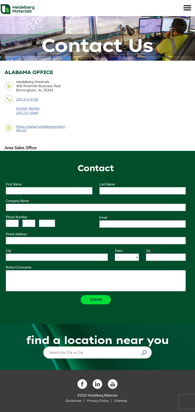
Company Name (17, 201)
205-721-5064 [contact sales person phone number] (27, 112)
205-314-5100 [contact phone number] (27, 99)
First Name (13, 184)
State (118, 251)
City (8, 251)
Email (103, 217)
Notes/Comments (19, 267)
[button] (145, 352)
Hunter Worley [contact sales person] (28, 108)
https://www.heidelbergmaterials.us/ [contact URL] (40, 128)
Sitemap (120, 401)
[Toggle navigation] (187, 7)
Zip (148, 251)
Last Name (107, 184)
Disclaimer (73, 401)
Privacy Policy (98, 401)
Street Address (16, 234)
